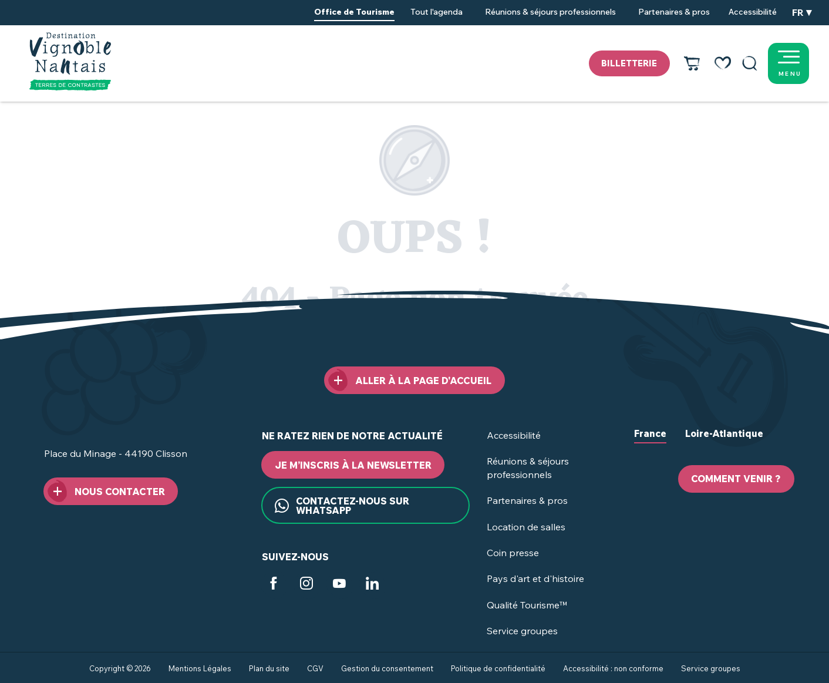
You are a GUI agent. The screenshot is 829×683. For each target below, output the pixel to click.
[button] (750, 63)
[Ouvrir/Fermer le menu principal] (803, 63)
